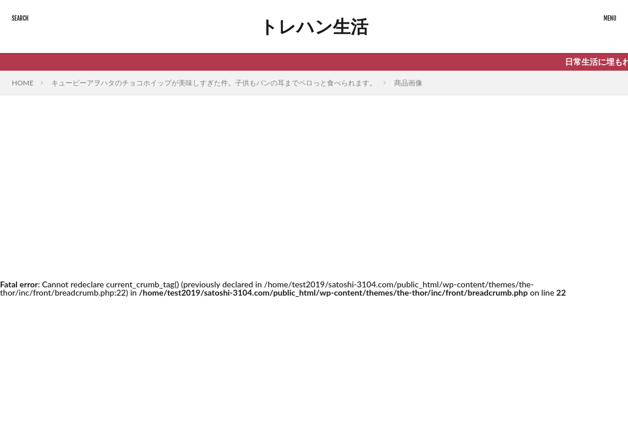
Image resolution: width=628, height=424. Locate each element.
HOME (23, 82)
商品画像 (408, 82)
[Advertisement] (314, 183)
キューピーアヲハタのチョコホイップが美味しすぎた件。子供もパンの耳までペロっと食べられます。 (213, 82)
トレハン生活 (314, 26)
